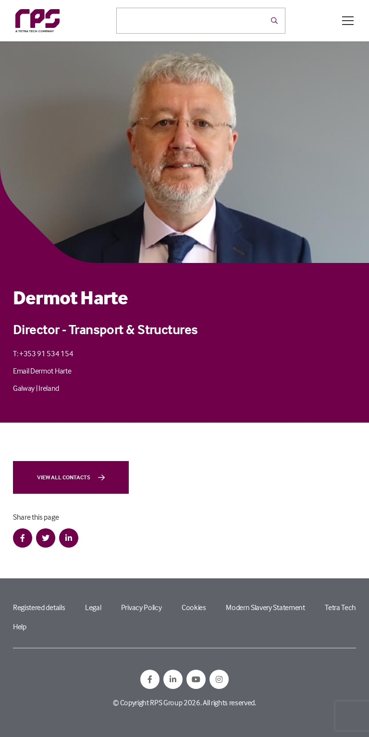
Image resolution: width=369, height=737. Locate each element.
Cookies (194, 607)
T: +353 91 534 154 (43, 353)
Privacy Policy (141, 607)
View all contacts (71, 477)
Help (19, 626)
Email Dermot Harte (42, 370)
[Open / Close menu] (348, 20)
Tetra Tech (340, 607)
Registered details (39, 607)
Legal (93, 607)
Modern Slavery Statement (265, 607)
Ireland (48, 388)
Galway (24, 388)
